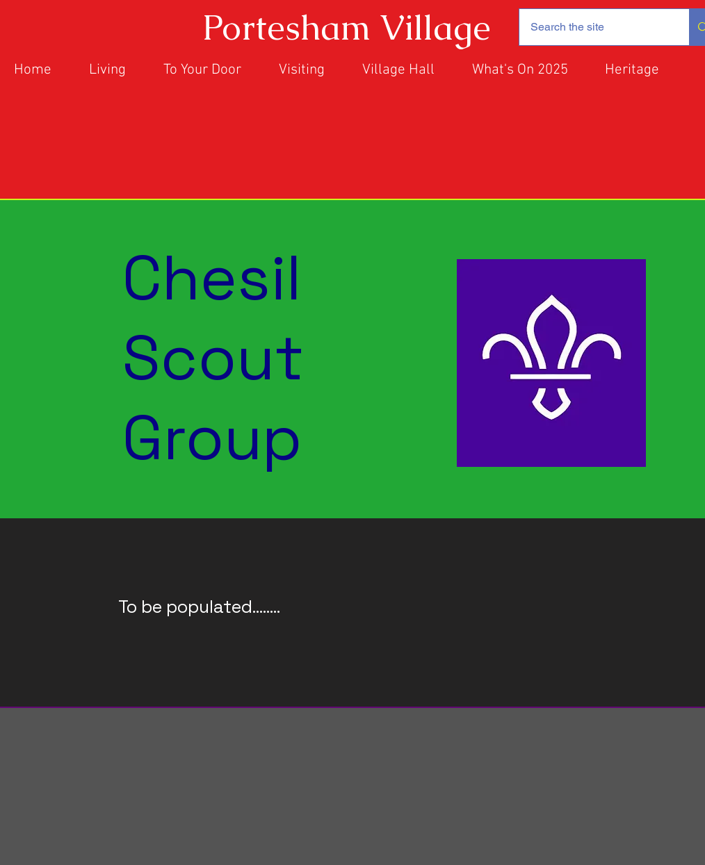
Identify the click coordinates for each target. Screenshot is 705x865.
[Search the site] (594, 27)
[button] (407, 70)
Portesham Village (346, 27)
